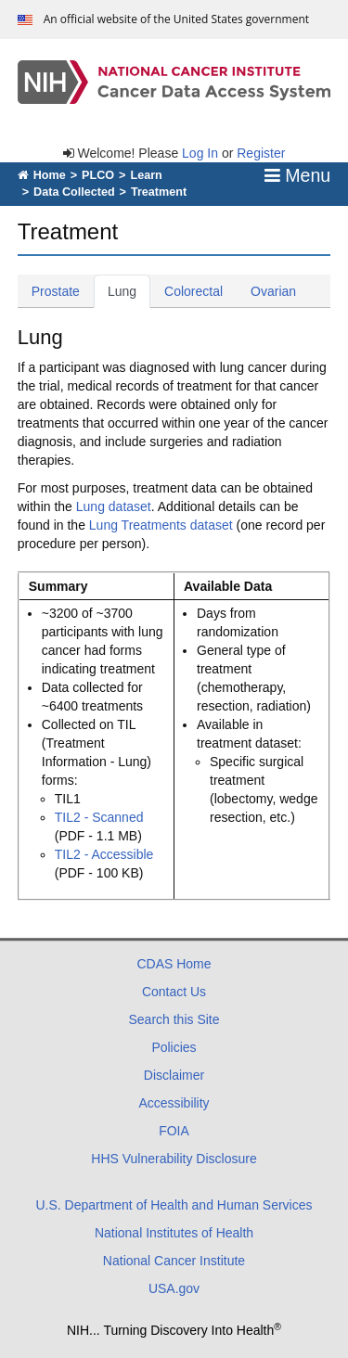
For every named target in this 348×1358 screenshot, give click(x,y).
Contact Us (174, 991)
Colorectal (200, 290)
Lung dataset (113, 506)
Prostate (63, 290)
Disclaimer (174, 1075)
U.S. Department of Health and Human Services (173, 1205)
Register (261, 153)
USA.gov (174, 1288)
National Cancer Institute (174, 1260)
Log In (200, 153)
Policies (173, 1047)
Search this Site (173, 1019)
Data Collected (73, 192)
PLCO (98, 175)
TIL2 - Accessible (104, 854)
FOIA (174, 1130)
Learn (145, 175)
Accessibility (173, 1102)
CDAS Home (173, 963)
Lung (129, 290)
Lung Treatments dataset (161, 525)
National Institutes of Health (174, 1232)
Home (42, 175)
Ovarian (280, 290)
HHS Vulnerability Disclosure (173, 1158)
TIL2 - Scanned (99, 817)
